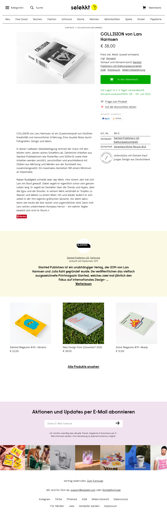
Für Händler (57, 506)
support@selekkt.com (83, 490)
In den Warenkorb (128, 79)
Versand (111, 58)
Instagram (44, 499)
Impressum (110, 506)
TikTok (58, 499)
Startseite (69, 28)
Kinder (141, 19)
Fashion (51, 19)
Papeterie (156, 19)
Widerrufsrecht (100, 499)
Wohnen (94, 19)
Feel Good (21, 19)
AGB (84, 499)
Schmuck (67, 19)
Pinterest (72, 499)
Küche (80, 19)
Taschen (37, 19)
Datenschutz (121, 499)
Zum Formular (95, 481)
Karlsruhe (95, 258)
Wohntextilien (112, 19)
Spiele (128, 19)
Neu (7, 19)
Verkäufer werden (89, 506)
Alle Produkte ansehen (83, 367)
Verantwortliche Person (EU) (130, 146)
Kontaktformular (111, 490)
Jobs (71, 506)
